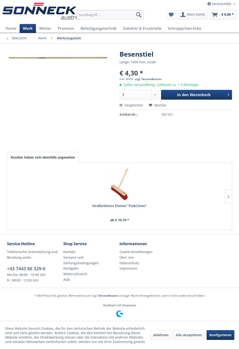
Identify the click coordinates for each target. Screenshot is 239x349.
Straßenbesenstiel (147, 205)
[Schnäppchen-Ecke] (184, 28)
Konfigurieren (220, 335)
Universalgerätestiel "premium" (92, 208)
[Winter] (45, 28)
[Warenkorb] (223, 14)
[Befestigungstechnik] (98, 28)
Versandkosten (108, 296)
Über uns (127, 257)
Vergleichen (131, 105)
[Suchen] (139, 14)
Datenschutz (129, 263)
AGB (66, 279)
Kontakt (69, 252)
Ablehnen (161, 335)
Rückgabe (71, 268)
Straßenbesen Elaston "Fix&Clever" (37, 208)
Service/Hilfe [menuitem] (219, 4)
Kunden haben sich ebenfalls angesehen (43, 157)
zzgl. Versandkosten (148, 79)
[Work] (28, 28)
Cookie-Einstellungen (136, 252)
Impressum (128, 268)
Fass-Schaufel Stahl (202, 205)
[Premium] (65, 28)
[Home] (11, 28)
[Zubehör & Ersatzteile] (142, 28)
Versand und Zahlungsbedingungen (81, 260)
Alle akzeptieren (189, 335)
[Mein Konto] (192, 14)
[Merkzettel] (171, 14)
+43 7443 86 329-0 (26, 269)
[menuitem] (110, 14)
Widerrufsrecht (75, 274)
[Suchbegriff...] (110, 14)
